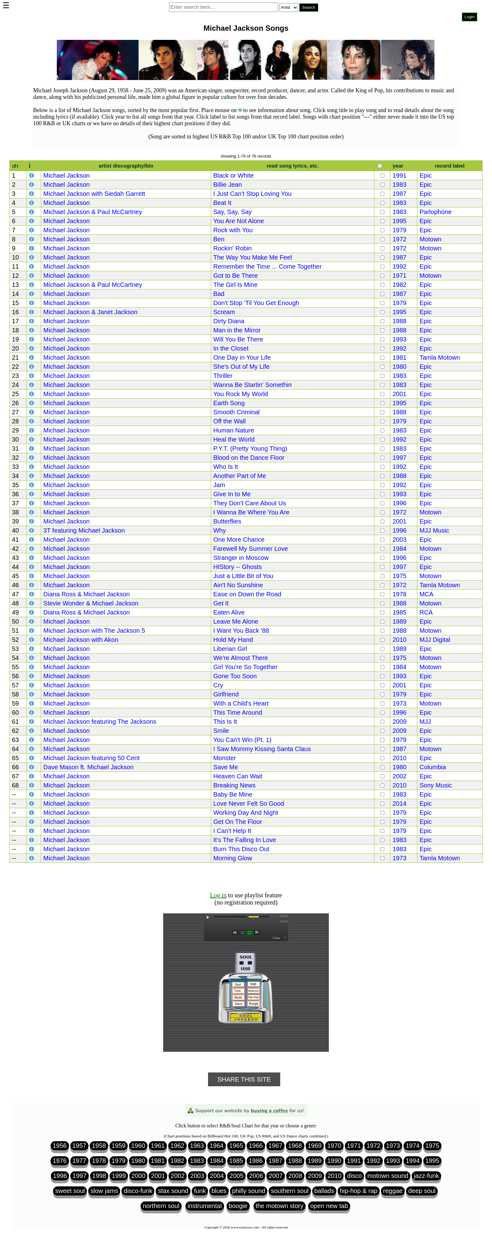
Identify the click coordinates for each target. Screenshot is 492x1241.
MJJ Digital (435, 639)
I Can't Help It (232, 830)
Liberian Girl (230, 648)
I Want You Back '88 (241, 630)
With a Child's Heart (241, 703)
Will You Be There (238, 339)
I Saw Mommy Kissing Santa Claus (262, 748)
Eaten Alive (229, 612)
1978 (400, 594)
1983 (400, 184)
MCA (426, 594)
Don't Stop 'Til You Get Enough (256, 302)
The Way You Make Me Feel (252, 257)
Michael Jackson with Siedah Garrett (94, 193)
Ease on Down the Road (247, 594)
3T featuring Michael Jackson (84, 530)
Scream (224, 312)
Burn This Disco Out (241, 849)
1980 (400, 366)
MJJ (425, 721)
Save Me (225, 767)
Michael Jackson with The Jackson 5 (94, 630)
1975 (400, 575)
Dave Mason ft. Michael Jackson (88, 767)
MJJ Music (434, 530)
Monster (224, 758)
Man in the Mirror (237, 330)
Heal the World (234, 439)
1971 (400, 275)
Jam (219, 484)
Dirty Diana (228, 321)
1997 (400, 457)
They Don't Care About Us (249, 503)
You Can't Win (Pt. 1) (242, 739)
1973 (400, 703)
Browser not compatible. (244, 25)
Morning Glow (232, 858)
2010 (400, 639)
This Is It (225, 721)
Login (469, 16)
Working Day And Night (245, 812)
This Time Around (237, 712)
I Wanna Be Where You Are (251, 512)
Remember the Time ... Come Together (267, 266)
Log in (218, 895)
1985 (400, 612)
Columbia (433, 767)
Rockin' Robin (232, 248)
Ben (219, 239)
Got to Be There (235, 275)
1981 (400, 357)
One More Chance (239, 539)
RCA (426, 612)
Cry (218, 685)
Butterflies (227, 521)
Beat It (222, 202)
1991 (400, 175)
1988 (400, 321)
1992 (400, 266)
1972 (400, 239)
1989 (400, 621)
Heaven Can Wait (237, 776)
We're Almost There (240, 657)
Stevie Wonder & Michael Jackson (90, 603)
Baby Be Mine (233, 794)
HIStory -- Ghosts (237, 566)
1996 (400, 503)
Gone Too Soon (235, 676)
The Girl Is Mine (235, 284)
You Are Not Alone (238, 221)
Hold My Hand (233, 639)
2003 (400, 539)
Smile (221, 730)
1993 (400, 339)
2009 (400, 721)
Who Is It (225, 466)
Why (219, 530)
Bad (219, 293)
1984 (400, 548)
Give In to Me (232, 494)
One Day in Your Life (242, 357)
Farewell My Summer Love (250, 548)
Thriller (223, 375)
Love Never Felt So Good (248, 803)
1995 (400, 221)
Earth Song (229, 403)
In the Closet (231, 348)
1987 (400, 193)
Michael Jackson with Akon (80, 639)
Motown (430, 239)
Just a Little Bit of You (243, 575)
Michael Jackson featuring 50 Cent (91, 758)
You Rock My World (240, 393)
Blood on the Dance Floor (249, 457)
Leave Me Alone (235, 621)
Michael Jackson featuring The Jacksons (99, 721)
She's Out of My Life (241, 366)
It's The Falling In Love (244, 839)
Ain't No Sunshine (238, 585)
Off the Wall (229, 421)
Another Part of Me (239, 475)
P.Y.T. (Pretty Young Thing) (250, 448)
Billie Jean (227, 184)
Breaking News (234, 785)
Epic (426, 175)
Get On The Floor (237, 821)
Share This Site (244, 1079)
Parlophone (436, 211)
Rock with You (233, 230)
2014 (400, 803)
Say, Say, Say (232, 211)
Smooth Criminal (236, 412)
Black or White (233, 175)
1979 (400, 230)
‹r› (15, 165)
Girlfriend (226, 694)
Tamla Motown (440, 357)
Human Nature (233, 430)
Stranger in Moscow (241, 557)
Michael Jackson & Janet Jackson (90, 312)
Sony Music (436, 785)
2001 (400, 393)
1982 (400, 284)
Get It (221, 603)
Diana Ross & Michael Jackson (86, 594)
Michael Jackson (66, 175)
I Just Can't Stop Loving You (252, 193)
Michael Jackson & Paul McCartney (92, 211)
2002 (400, 776)
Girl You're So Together (245, 666)
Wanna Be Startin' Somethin (252, 384)
